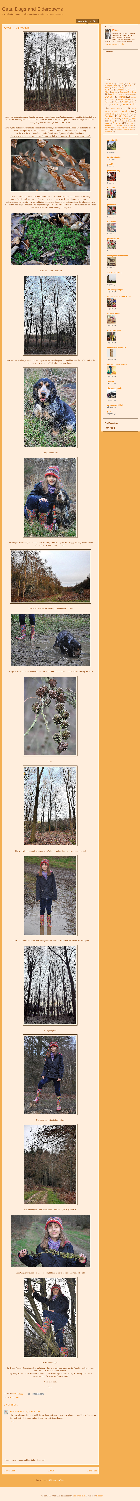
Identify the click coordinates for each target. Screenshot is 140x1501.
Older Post (92, 1470)
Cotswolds (130, 94)
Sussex (130, 125)
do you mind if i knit (115, 405)
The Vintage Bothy (114, 388)
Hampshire (14, 1397)
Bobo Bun (111, 188)
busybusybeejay (114, 157)
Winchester (108, 132)
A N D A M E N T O (114, 273)
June (117, 30)
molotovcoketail (79, 1496)
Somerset (116, 123)
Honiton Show (116, 108)
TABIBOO (111, 381)
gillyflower (111, 205)
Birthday (130, 86)
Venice (107, 130)
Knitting (114, 111)
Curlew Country (113, 313)
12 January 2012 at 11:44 (30, 1411)
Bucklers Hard (118, 88)
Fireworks (111, 100)
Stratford (108, 125)
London (125, 111)
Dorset (122, 97)
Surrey (119, 125)
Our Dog (123, 116)
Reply (12, 1422)
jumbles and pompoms (116, 347)
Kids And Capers (114, 330)
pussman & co (113, 239)
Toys (132, 127)
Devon (109, 96)
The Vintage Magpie (115, 290)
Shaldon (130, 121)
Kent (125, 108)
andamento (14, 1411)
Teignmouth (109, 127)
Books (107, 88)
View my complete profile (114, 44)
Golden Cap (115, 105)
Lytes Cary (120, 114)
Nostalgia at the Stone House (119, 297)
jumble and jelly (113, 171)
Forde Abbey (124, 99)
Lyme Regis (109, 114)
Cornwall (110, 94)
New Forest (130, 114)
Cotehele (121, 94)
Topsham (125, 127)
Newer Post (9, 1470)
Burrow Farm (130, 88)
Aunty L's (130, 84)
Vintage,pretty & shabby (117, 364)
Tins (117, 127)
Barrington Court (111, 86)
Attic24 (110, 164)
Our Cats (109, 116)
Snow (107, 123)
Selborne (111, 121)
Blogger (99, 1496)
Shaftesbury (121, 121)
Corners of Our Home (128, 92)
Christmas (121, 90)
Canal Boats (109, 90)
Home (51, 1470)
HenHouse (111, 222)
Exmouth (133, 97)
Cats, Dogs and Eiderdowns (32, 9)
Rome (134, 119)
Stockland (130, 123)
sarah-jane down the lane (117, 256)
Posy (109, 412)
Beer (122, 86)
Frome (117, 102)
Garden (125, 102)
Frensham (108, 102)
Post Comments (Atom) (55, 1480)
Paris (114, 118)
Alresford (119, 84)
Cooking (114, 92)
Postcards (125, 119)
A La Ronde (109, 84)
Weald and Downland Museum (124, 129)
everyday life (112, 140)
